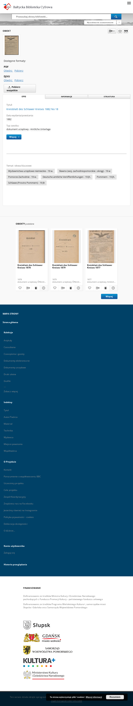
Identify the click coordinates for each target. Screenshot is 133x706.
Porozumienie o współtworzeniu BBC (22, 476)
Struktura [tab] (109, 96)
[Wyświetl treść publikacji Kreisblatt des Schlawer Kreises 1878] (36, 288)
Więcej (109, 296)
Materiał (8, 423)
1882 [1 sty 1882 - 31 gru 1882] (8, 119)
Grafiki (7, 381)
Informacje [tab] (66, 96)
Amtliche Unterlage (40, 129)
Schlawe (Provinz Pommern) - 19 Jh (26, 182)
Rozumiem (115, 697)
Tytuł (6, 410)
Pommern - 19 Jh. (106, 176)
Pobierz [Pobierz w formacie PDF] (18, 70)
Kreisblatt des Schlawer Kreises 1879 (64, 266)
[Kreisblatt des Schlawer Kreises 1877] (101, 247)
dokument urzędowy (17, 129)
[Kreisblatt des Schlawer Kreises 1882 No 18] (11, 45)
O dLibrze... (9, 530)
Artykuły (8, 340)
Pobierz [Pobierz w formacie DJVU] (18, 80)
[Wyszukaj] (116, 16)
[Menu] (129, 3)
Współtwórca (10, 450)
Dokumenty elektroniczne (17, 360)
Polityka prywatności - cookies (19, 517)
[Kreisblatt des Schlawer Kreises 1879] (66, 247)
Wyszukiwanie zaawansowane (100, 22)
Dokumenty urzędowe (15, 367)
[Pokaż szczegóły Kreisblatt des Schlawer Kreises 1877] (113, 288)
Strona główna (10, 322)
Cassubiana (10, 347)
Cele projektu (10, 490)
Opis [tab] (24, 96)
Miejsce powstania (13, 444)
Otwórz (8, 70)
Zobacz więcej (11, 391)
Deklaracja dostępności (15, 523)
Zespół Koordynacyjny (15, 496)
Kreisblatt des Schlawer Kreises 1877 (99, 266)
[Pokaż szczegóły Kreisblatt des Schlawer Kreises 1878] (43, 288)
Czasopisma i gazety (14, 353)
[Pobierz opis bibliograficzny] (28, 288)
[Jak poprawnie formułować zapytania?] (119, 22)
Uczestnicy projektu (14, 483)
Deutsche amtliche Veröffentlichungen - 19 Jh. (67, 176)
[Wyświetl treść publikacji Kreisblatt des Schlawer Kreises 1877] (105, 288)
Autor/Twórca (10, 417)
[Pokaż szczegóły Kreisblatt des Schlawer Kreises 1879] (78, 288)
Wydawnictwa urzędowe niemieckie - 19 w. (30, 171)
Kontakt (7, 469)
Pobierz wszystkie (13, 88)
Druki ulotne (10, 374)
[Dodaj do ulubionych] (119, 31)
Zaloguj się (9, 552)
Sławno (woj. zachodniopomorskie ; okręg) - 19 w (84, 171)
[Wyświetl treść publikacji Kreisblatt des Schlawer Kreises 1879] (70, 288)
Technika (8, 430)
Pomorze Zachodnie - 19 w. (22, 176)
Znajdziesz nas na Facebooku (18, 503)
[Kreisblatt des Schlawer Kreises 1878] (32, 247)
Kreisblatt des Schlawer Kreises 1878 (29, 266)
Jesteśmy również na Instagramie (20, 510)
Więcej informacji (94, 697)
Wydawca (8, 437)
